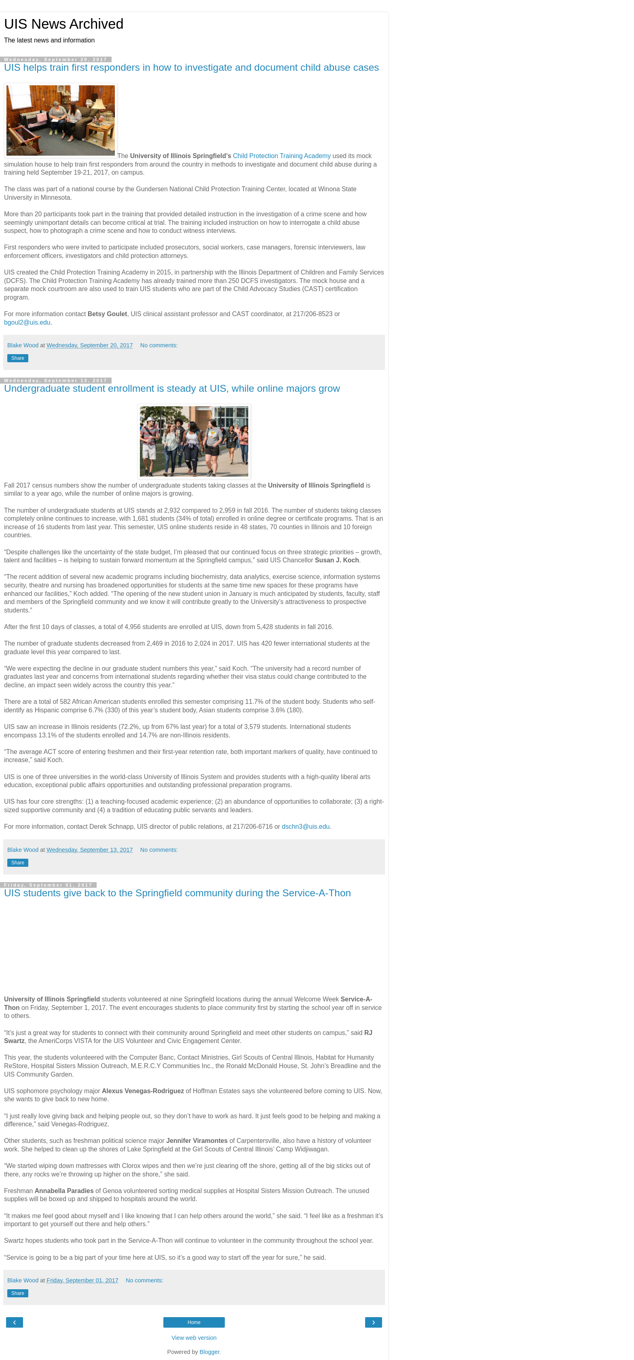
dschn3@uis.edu (306, 826)
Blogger (210, 1352)
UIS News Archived (64, 24)
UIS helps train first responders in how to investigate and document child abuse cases (191, 67)
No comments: (159, 345)
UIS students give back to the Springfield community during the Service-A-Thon (177, 892)
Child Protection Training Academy (282, 155)
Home (194, 1322)
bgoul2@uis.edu (27, 322)
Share (17, 358)
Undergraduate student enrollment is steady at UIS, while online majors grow (172, 388)
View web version (194, 1338)
